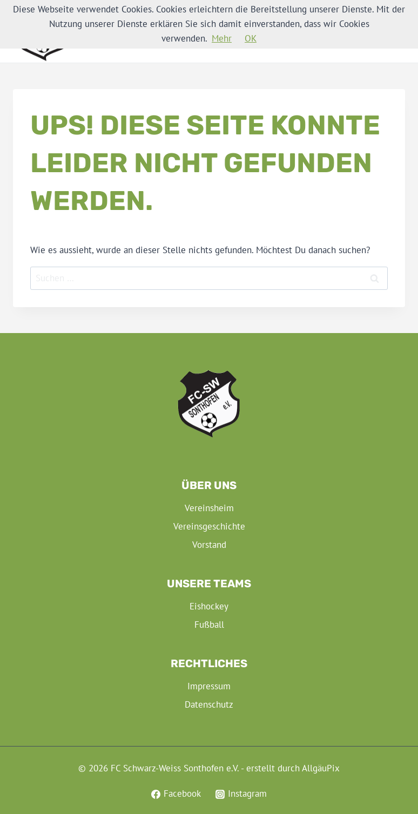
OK (251, 38)
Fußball (209, 624)
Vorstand (209, 545)
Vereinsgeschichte (209, 526)
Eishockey (209, 606)
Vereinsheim (209, 508)
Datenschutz (209, 704)
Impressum (209, 686)
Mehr (222, 38)
